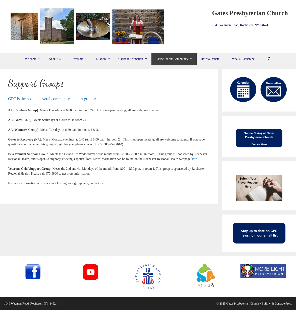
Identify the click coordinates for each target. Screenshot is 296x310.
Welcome (35, 59)
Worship (82, 59)
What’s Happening (247, 59)
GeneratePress (283, 303)
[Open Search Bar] (269, 59)
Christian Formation (134, 59)
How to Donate (214, 59)
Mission (105, 59)
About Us (59, 59)
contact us (96, 183)
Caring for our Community (176, 59)
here (194, 159)
